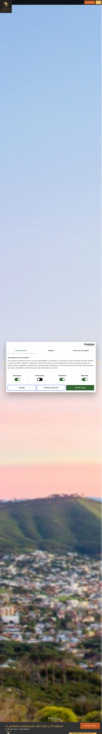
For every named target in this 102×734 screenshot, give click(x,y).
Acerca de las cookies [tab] (81, 350)
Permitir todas (80, 388)
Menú (99, 2)
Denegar (22, 388)
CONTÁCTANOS (90, 726)
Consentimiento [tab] (21, 350)
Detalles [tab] (51, 350)
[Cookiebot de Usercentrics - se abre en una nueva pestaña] (85, 344)
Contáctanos (89, 2)
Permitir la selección (51, 388)
